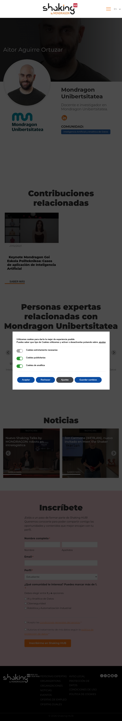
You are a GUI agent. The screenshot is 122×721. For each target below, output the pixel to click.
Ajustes (65, 379)
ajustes (102, 342)
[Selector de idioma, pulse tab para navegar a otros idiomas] (117, 9)
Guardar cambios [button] (88, 379)
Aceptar (26, 379)
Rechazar (45, 379)
